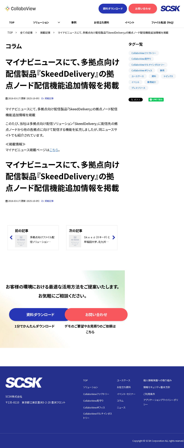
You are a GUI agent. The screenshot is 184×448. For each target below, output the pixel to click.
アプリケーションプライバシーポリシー (160, 402)
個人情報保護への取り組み (157, 380)
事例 (73, 22)
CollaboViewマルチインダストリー (148, 64)
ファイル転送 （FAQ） (162, 22)
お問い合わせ (143, 8)
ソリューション (41, 22)
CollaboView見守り (141, 58)
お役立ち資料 (101, 22)
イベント (129, 22)
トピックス (168, 76)
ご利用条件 (149, 394)
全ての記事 (26, 32)
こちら (53, 149)
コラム (120, 400)
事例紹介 (151, 82)
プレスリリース (138, 87)
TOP (11, 22)
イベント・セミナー (126, 394)
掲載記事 (45, 32)
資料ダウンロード (113, 8)
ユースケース (137, 76)
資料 (154, 76)
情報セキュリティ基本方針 (156, 387)
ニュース (121, 407)
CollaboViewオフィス (141, 70)
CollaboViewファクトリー (143, 53)
